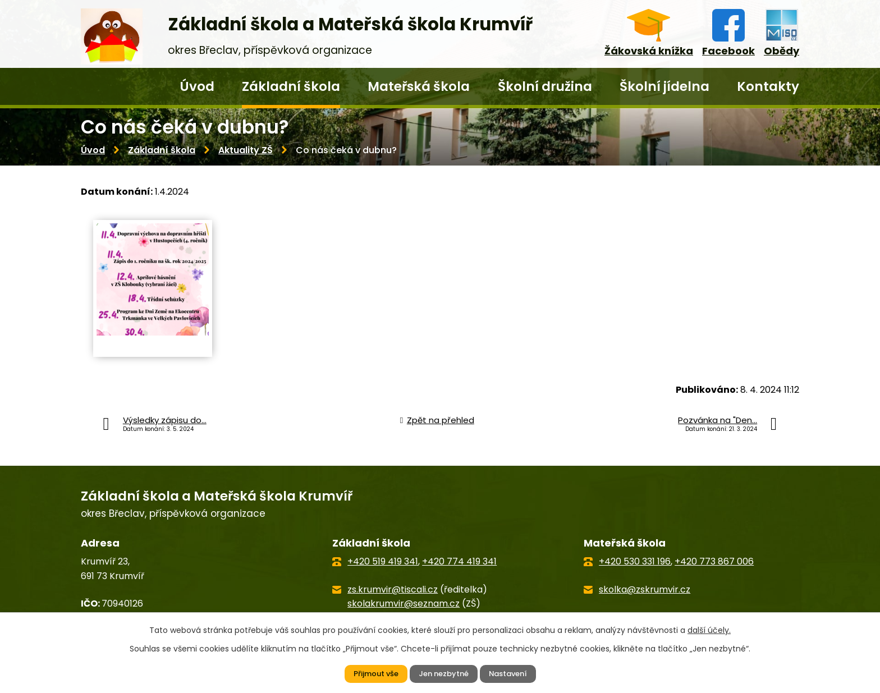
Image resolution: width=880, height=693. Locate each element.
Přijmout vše (371, 673)
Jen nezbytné (443, 673)
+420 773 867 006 (714, 561)
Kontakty (768, 86)
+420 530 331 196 (635, 561)
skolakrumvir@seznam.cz (403, 603)
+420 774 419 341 (459, 561)
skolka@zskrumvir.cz (644, 589)
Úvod (197, 86)
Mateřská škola (419, 86)
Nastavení (512, 673)
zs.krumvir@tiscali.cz (392, 589)
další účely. (709, 629)
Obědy (781, 51)
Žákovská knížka (648, 51)
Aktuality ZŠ (245, 150)
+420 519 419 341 (382, 561)
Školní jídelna (664, 86)
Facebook (728, 51)
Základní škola (291, 86)
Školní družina (545, 86)
